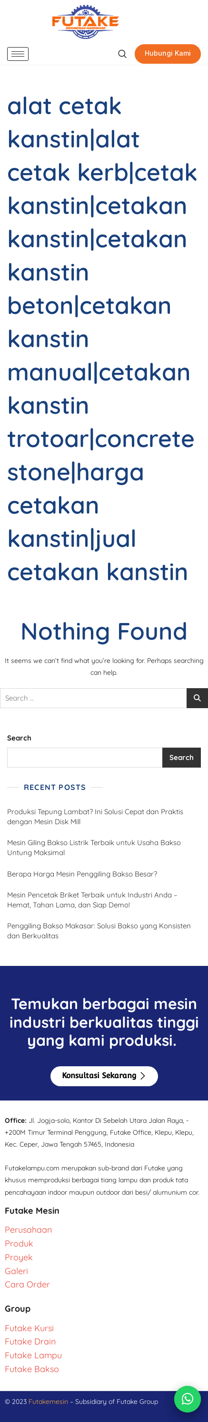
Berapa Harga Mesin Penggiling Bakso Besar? (82, 873)
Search (19, 737)
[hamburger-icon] (18, 54)
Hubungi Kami (168, 53)
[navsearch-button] (122, 54)
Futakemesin (49, 1401)
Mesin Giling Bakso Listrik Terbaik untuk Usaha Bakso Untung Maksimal (94, 847)
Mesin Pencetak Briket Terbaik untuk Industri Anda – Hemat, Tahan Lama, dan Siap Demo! (92, 899)
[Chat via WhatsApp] (187, 1399)
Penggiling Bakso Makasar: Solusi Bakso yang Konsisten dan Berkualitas (99, 930)
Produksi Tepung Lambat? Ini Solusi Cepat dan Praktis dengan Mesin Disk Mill (95, 816)
